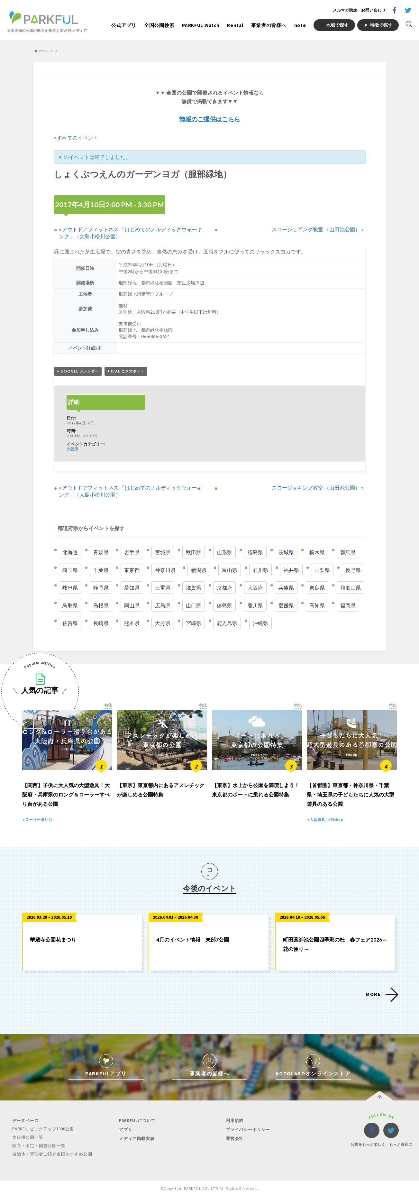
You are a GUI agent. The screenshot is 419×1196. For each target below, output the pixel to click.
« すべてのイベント (76, 137)
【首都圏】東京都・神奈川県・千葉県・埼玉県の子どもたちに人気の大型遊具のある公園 (350, 795)
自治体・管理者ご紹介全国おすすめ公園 (52, 1154)
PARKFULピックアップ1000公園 (43, 1129)
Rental (235, 25)
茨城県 (286, 552)
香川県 (255, 605)
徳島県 (224, 605)
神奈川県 (165, 570)
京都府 (224, 587)
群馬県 (348, 552)
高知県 (317, 605)
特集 (108, 705)
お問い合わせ (373, 10)
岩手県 (132, 552)
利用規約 (234, 1121)
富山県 (229, 570)
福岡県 (348, 605)
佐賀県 (70, 623)
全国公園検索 (159, 25)
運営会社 (234, 1138)
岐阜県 (70, 587)
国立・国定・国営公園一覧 (39, 1146)
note (300, 25)
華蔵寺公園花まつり (53, 940)
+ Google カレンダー (78, 371)
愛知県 (132, 587)
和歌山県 (350, 587)
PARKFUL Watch (200, 25)
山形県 (224, 552)
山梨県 (322, 570)
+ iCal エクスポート (125, 371)
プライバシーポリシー (248, 1130)
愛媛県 (286, 605)
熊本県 (132, 623)
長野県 (353, 570)
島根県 (101, 605)
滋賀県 (193, 587)
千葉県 (101, 570)
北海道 (70, 552)
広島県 (162, 605)
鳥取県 (70, 605)
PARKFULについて (137, 1121)
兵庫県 (286, 587)
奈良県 (317, 587)
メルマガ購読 (345, 10)
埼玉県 (70, 570)
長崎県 (101, 623)
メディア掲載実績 (136, 1138)
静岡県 (101, 587)
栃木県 (317, 552)
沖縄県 (260, 623)
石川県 (260, 570)
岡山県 (132, 605)
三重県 (162, 587)
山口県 (193, 605)
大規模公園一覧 (27, 1138)
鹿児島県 (227, 623)
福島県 (255, 552)
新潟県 (198, 570)
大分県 (162, 623)
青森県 (101, 552)
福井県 (291, 570)
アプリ (125, 1130)
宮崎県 (193, 623)
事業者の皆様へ (269, 25)
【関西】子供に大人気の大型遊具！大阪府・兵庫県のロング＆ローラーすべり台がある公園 (66, 795)
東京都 (132, 570)
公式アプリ (124, 25)
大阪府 (72, 448)
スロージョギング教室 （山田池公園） (318, 229)
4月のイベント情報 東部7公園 (192, 940)
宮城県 (162, 552)
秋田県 (193, 552)
